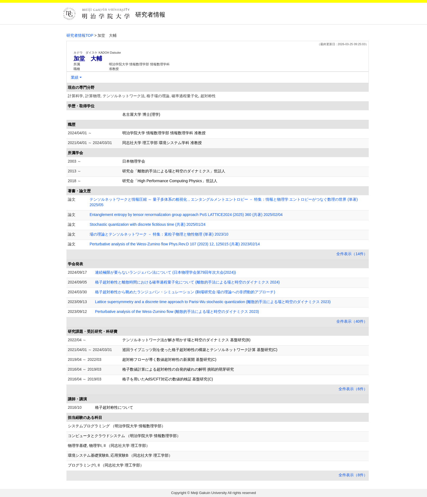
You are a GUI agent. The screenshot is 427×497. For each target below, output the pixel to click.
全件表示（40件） (351, 321)
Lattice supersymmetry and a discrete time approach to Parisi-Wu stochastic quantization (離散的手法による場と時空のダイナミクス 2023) (213, 302)
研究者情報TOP (79, 35)
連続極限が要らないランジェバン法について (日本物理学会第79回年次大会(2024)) (165, 272)
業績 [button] (74, 77)
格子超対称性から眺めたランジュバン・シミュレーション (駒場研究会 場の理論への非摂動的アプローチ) (185, 292)
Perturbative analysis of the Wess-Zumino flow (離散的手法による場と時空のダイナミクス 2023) (177, 311)
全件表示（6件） (352, 389)
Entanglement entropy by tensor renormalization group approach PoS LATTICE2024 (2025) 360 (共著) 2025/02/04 (186, 214)
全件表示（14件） (351, 254)
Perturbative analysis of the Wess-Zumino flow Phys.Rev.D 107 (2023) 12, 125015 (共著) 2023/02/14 (175, 244)
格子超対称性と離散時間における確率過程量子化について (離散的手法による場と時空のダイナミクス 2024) (187, 282)
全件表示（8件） (352, 475)
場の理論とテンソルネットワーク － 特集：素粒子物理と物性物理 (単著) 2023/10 (159, 234)
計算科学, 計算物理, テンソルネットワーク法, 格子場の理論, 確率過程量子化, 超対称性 (142, 96)
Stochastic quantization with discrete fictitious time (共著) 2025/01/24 (148, 224)
